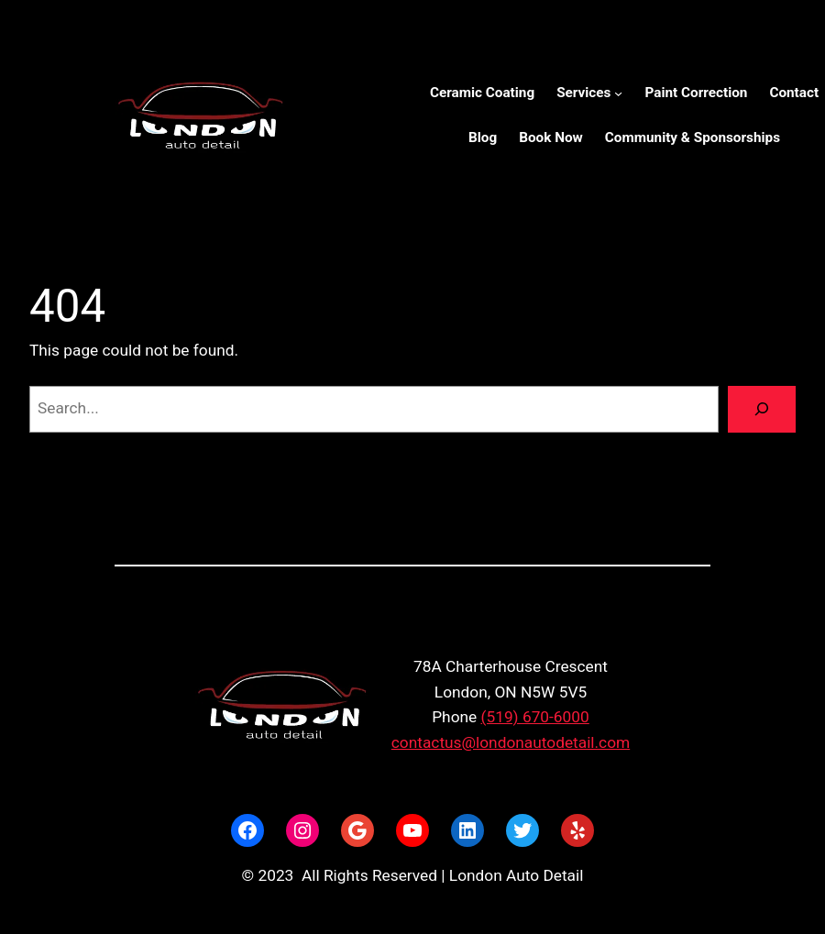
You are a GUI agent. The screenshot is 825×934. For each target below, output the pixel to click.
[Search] (762, 409)
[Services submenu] (618, 93)
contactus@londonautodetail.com (510, 742)
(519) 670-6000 (535, 717)
